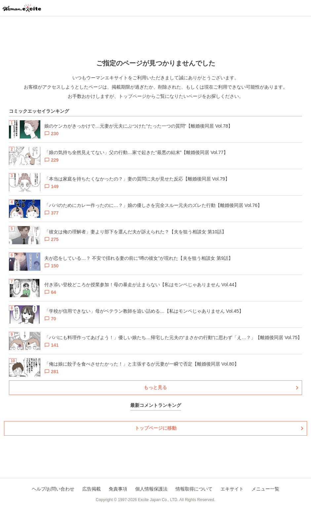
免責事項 (118, 488)
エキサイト (232, 488)
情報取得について (194, 488)
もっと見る (155, 387)
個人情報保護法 (151, 488)
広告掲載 (91, 488)
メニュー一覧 (265, 488)
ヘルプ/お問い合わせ (53, 488)
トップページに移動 (155, 428)
